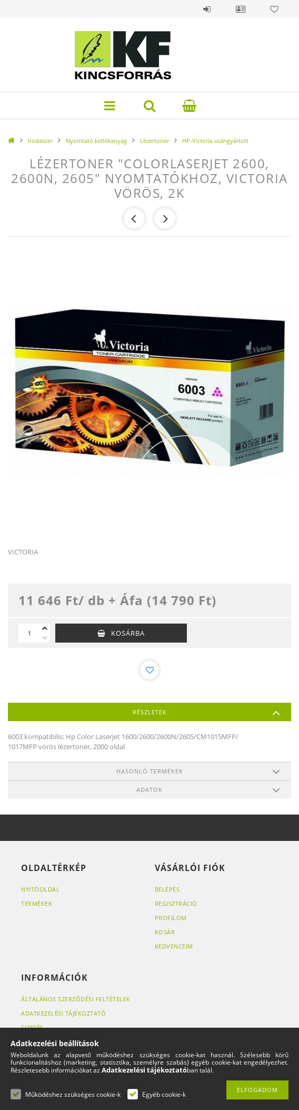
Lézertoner (154, 141)
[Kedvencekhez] (149, 670)
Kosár (165, 932)
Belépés (207, 9)
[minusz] (44, 638)
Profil (241, 9)
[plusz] (44, 628)
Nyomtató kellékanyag (96, 141)
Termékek (36, 903)
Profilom (171, 918)
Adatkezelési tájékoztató (63, 1013)
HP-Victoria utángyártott (215, 141)
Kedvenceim (174, 946)
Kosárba (128, 633)
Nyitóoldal (40, 889)
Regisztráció (176, 903)
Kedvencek (274, 9)
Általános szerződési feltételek (76, 999)
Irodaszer (40, 141)
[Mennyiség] (28, 633)
